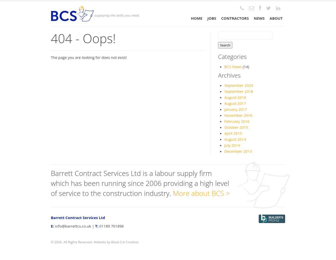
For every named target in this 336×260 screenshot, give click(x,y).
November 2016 (238, 115)
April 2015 (233, 133)
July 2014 (232, 145)
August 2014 (235, 139)
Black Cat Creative (124, 242)
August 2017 (235, 103)
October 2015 (236, 127)
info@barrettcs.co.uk (73, 226)
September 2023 (238, 85)
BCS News (233, 66)
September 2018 (238, 91)
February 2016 (237, 121)
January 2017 (235, 109)
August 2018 (235, 97)
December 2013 (238, 151)
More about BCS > (201, 193)
